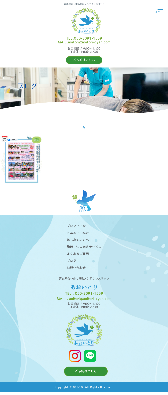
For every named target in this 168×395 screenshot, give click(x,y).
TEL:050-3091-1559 (84, 38)
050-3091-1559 (89, 294)
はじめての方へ (78, 240)
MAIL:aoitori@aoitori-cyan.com (84, 42)
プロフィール (76, 226)
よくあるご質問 (78, 254)
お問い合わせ (76, 268)
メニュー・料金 (78, 233)
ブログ (71, 261)
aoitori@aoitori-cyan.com (90, 299)
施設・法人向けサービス (84, 247)
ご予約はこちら (84, 60)
